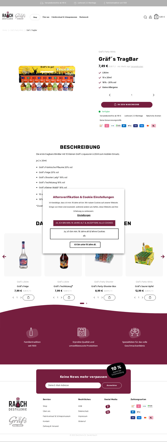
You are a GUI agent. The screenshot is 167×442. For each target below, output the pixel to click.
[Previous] (4, 257)
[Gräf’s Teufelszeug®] (69, 298)
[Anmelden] (150, 17)
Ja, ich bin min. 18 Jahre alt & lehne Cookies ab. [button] (84, 234)
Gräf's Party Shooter (103, 282)
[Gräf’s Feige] (28, 298)
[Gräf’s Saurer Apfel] (150, 298)
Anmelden (112, 385)
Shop (35, 17)
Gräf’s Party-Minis (16, 30)
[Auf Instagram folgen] (108, 412)
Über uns (46, 17)
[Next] (163, 257)
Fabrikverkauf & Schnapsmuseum (64, 17)
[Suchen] (145, 17)
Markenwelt (83, 17)
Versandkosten (137, 66)
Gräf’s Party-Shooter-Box (103, 287)
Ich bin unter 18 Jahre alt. (85, 244)
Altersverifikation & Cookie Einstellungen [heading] (83, 197)
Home (4, 30)
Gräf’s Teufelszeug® (63, 287)
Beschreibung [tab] (80, 147)
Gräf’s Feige (23, 287)
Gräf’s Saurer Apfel (144, 287)
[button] (159, 17)
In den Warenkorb (128, 104)
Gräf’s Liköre (23, 282)
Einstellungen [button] (84, 215)
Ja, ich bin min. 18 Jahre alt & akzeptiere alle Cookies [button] (84, 223)
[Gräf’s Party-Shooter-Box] (109, 298)
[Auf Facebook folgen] (108, 407)
